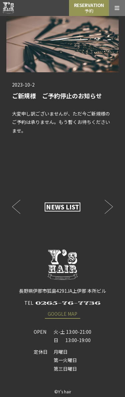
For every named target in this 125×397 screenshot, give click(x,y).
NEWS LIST (62, 206)
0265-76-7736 (68, 303)
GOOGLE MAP (62, 313)
